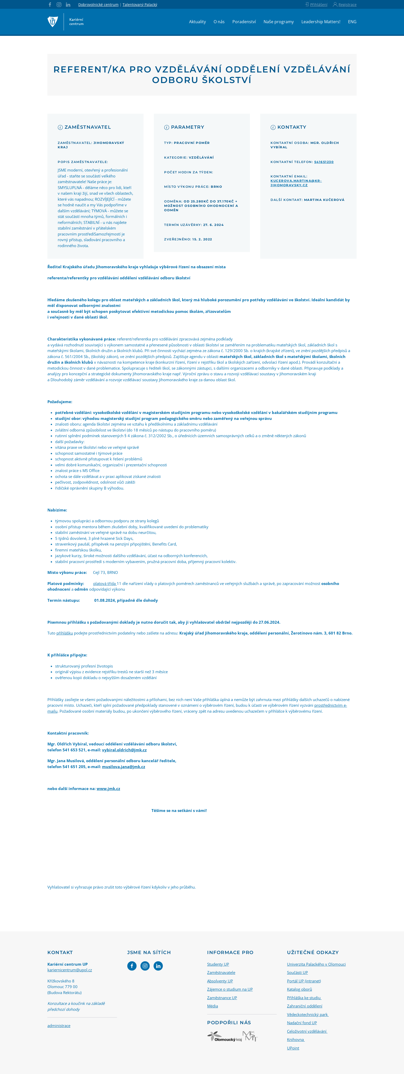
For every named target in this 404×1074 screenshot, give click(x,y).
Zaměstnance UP (222, 997)
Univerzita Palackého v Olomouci (316, 963)
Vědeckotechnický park (308, 1014)
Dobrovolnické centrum (98, 4)
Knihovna (296, 1039)
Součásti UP (297, 972)
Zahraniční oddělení (304, 1005)
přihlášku (64, 633)
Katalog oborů (299, 989)
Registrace (345, 4)
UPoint (293, 1047)
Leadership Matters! (320, 22)
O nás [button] (219, 22)
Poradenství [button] (244, 22)
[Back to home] (65, 22)
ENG (352, 22)
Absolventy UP (220, 980)
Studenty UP (218, 963)
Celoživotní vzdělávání (307, 1031)
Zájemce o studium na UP (230, 989)
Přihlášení (315, 4)
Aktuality (197, 22)
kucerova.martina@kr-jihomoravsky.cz (296, 183)
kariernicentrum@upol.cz (69, 969)
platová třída (105, 583)
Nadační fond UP (302, 1022)
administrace (58, 1025)
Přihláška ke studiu (304, 997)
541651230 (324, 162)
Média (212, 1005)
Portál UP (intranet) (304, 980)
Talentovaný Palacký (140, 4)
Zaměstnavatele (221, 972)
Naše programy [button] (279, 22)
